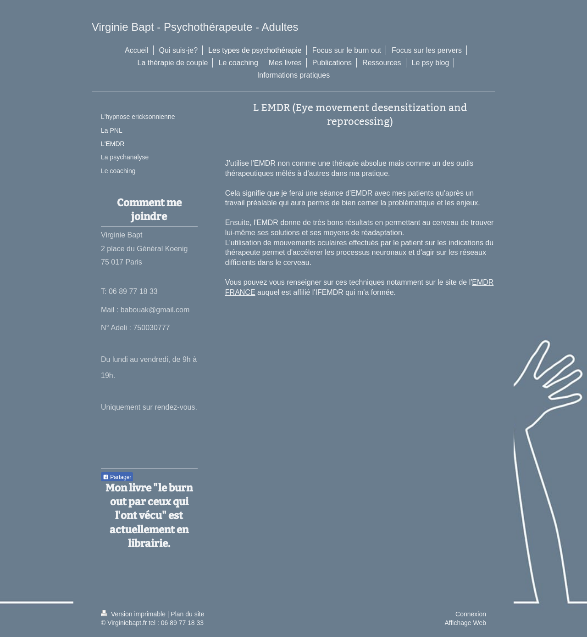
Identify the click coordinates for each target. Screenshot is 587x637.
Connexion (470, 614)
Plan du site (187, 614)
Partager (117, 477)
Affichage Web (465, 622)
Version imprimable (134, 614)
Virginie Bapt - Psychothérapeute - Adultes (195, 27)
